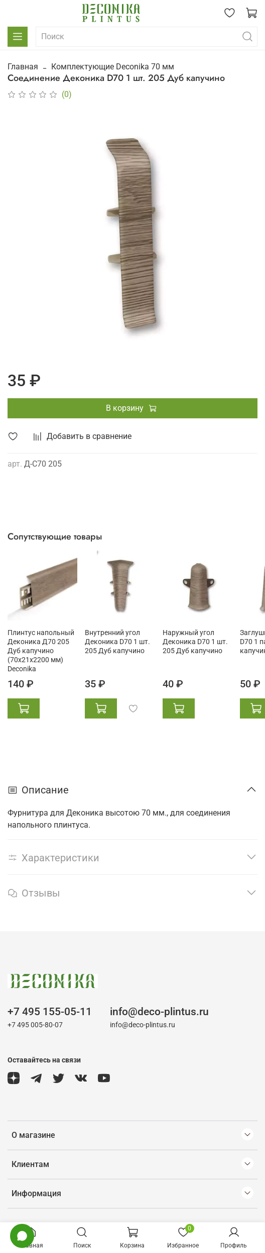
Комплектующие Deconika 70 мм (112, 66)
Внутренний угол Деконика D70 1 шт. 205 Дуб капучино (117, 642)
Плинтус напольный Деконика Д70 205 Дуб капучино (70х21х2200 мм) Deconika (41, 651)
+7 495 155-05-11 (50, 1012)
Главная (23, 66)
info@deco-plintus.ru (159, 1012)
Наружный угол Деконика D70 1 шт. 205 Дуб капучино (195, 642)
